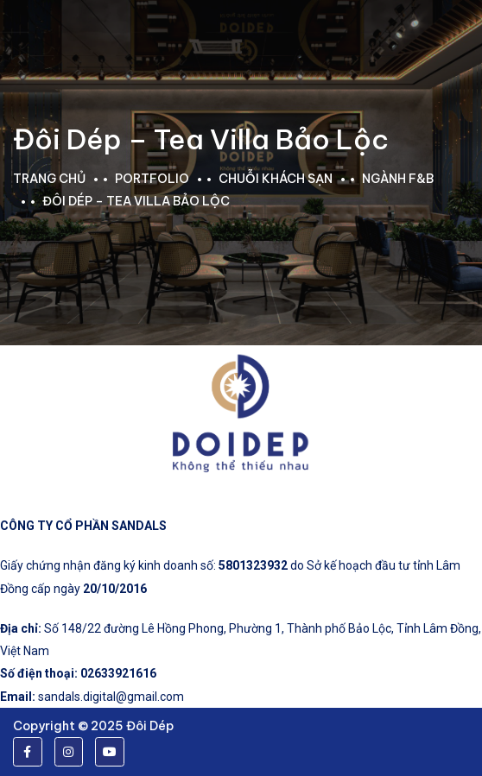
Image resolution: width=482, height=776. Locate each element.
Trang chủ (49, 178)
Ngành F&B (398, 178)
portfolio (152, 178)
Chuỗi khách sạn (276, 178)
